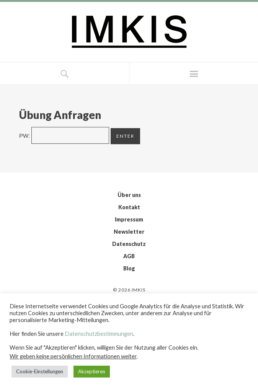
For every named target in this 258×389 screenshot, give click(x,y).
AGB (129, 256)
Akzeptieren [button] (91, 371)
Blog (129, 268)
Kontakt (129, 207)
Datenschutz (129, 244)
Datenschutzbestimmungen (99, 333)
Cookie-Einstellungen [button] (39, 371)
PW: (64, 135)
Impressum (129, 219)
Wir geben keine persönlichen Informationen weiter (73, 356)
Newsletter (129, 231)
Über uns (129, 195)
